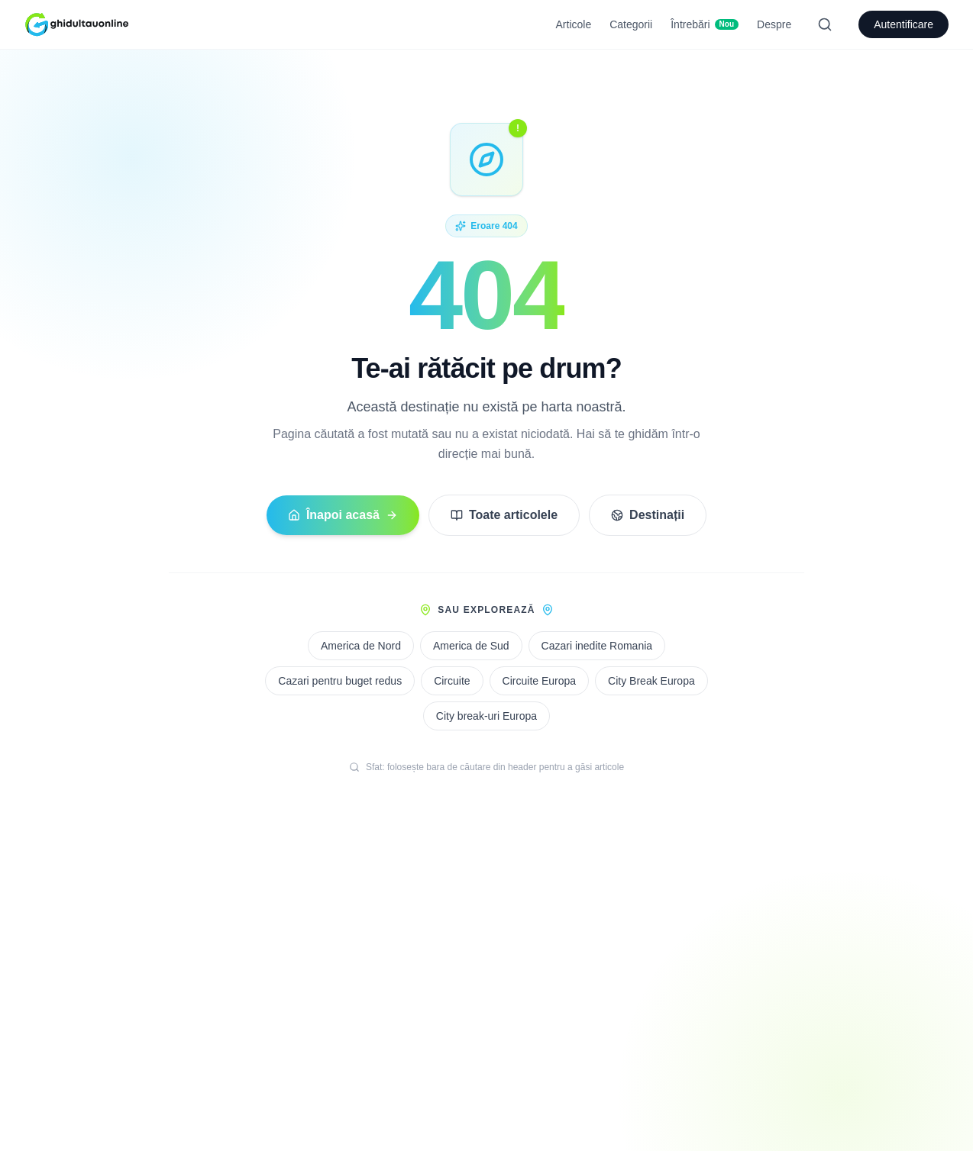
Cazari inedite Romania (597, 646)
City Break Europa (651, 681)
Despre (774, 24)
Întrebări (705, 24)
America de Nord (361, 646)
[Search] (824, 24)
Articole (574, 24)
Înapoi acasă (343, 514)
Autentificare (903, 24)
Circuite (452, 681)
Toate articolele (504, 514)
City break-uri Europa (486, 716)
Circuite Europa (540, 681)
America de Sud (471, 646)
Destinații (647, 514)
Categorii (630, 24)
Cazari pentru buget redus (340, 681)
